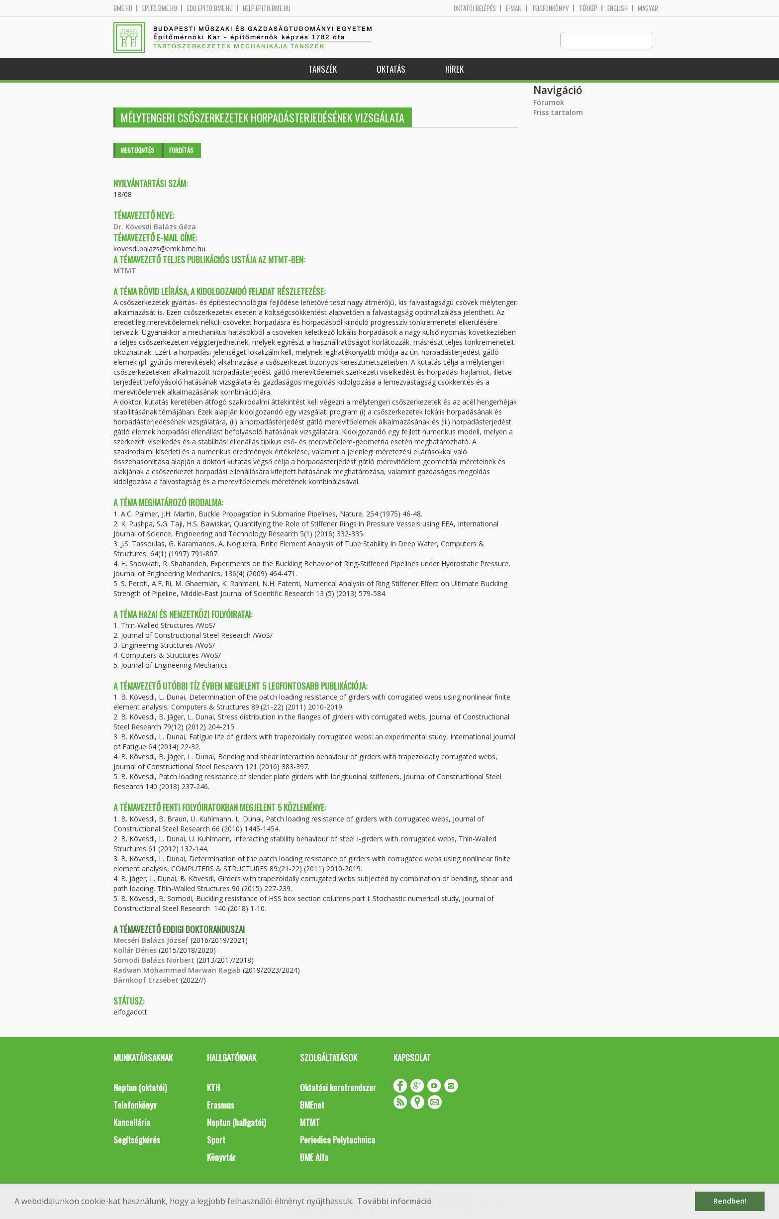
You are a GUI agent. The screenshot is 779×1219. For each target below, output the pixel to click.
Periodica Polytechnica (337, 1140)
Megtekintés (137, 150)
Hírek (454, 69)
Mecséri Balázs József (151, 940)
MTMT (124, 271)
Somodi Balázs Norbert (154, 960)
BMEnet (312, 1105)
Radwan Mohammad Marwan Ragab (177, 970)
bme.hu (122, 8)
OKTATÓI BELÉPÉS (475, 8)
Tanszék (322, 69)
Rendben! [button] (730, 1201)
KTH (213, 1088)
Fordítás (181, 150)
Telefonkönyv (550, 8)
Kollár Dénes (135, 950)
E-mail (514, 8)
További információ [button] (394, 1201)
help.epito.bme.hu (267, 8)
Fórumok (548, 102)
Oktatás (391, 69)
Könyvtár (221, 1157)
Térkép (588, 8)
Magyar (648, 8)
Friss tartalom (558, 112)
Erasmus (220, 1105)
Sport (216, 1140)
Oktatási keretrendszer (338, 1088)
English (617, 8)
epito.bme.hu (159, 8)
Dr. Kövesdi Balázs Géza (154, 227)
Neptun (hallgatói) (236, 1123)
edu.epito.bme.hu (210, 8)
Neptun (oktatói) (140, 1088)
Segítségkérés (136, 1140)
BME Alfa (314, 1157)
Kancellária (131, 1123)
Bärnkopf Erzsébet (146, 980)
